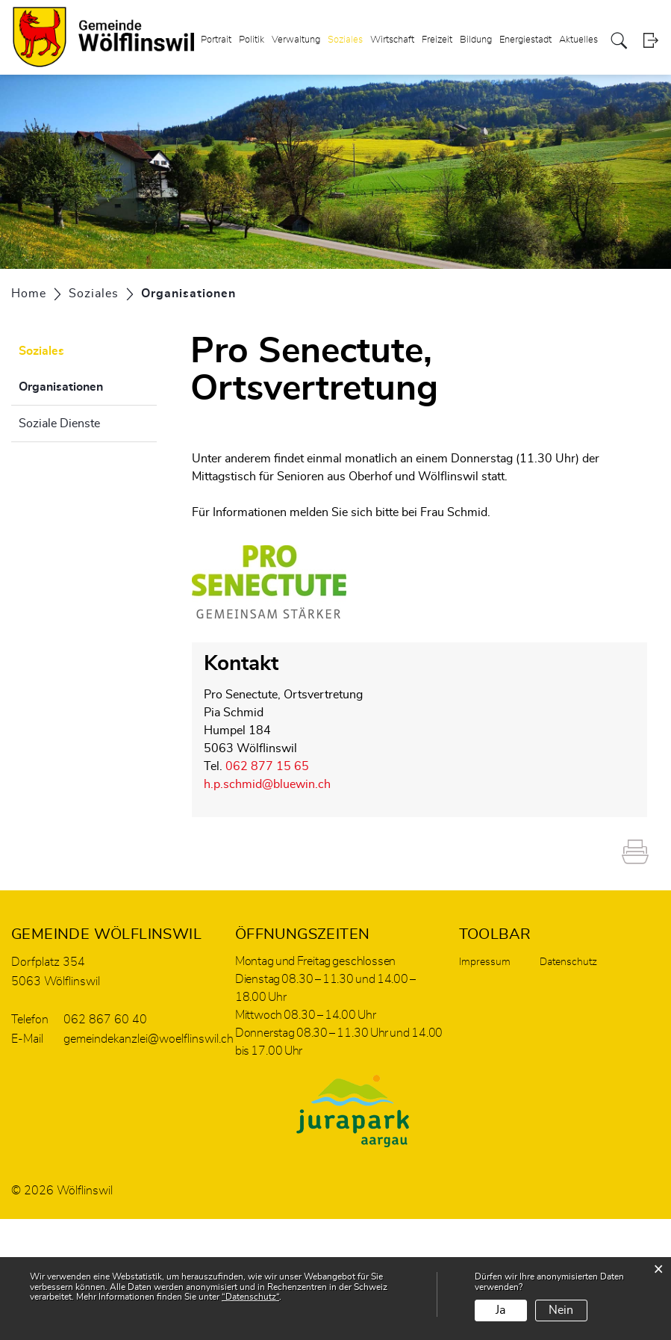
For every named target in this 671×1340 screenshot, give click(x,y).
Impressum (485, 962)
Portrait (216, 40)
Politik (251, 40)
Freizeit (437, 40)
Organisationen (88, 384)
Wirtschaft (392, 40)
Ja (500, 1310)
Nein (561, 1310)
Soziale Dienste (59, 423)
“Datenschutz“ (250, 1296)
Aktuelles (578, 40)
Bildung (476, 40)
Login (650, 41)
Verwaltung (296, 40)
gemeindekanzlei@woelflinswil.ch (148, 1039)
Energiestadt (525, 40)
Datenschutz (568, 962)
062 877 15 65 (267, 766)
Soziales (345, 40)
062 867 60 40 (105, 1020)
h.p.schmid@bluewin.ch (267, 784)
